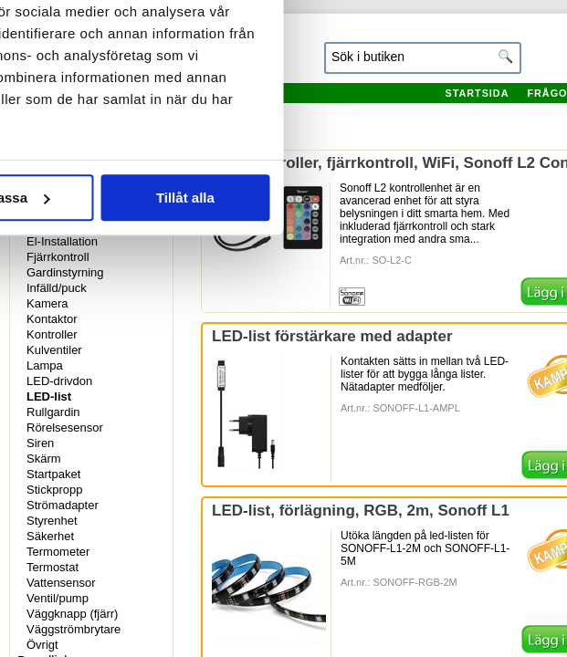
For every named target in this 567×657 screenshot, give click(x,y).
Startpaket (53, 474)
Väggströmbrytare (73, 629)
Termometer (57, 551)
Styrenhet (52, 520)
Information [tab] (284, 112)
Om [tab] (466, 112)
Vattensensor (61, 582)
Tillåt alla (459, 414)
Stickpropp (54, 489)
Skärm (43, 458)
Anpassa (284, 414)
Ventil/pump (57, 598)
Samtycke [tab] (100, 112)
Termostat (52, 567)
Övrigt (42, 645)
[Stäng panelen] (537, 53)
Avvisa (108, 414)
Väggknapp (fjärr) (72, 613)
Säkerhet (50, 536)
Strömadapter (62, 505)
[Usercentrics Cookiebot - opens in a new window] (418, 53)
